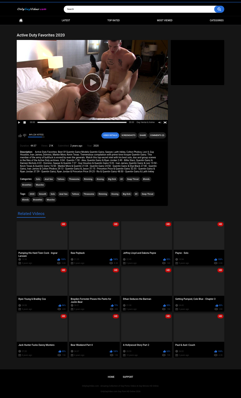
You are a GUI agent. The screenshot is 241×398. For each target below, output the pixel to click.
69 (121, 179)
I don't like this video (24, 135)
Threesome (74, 179)
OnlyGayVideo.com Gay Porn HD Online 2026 (120, 391)
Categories (217, 20)
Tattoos (60, 179)
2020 (32, 194)
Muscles (40, 185)
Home (21, 20)
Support (128, 377)
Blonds (146, 179)
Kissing (100, 179)
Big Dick (112, 179)
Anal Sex (49, 179)
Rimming (88, 179)
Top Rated (113, 20)
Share (143, 135)
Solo (38, 179)
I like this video (20, 135)
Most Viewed (164, 20)
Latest (66, 20)
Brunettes (26, 185)
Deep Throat (133, 179)
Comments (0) (157, 135)
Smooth (42, 194)
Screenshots (128, 135)
